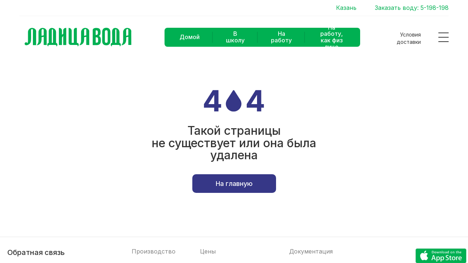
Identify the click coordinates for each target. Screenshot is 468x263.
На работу (281, 37)
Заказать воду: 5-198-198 (412, 7)
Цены (208, 251)
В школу (235, 37)
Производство (154, 251)
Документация (311, 251)
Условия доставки (409, 38)
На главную (234, 183)
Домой (190, 37)
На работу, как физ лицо (331, 37)
